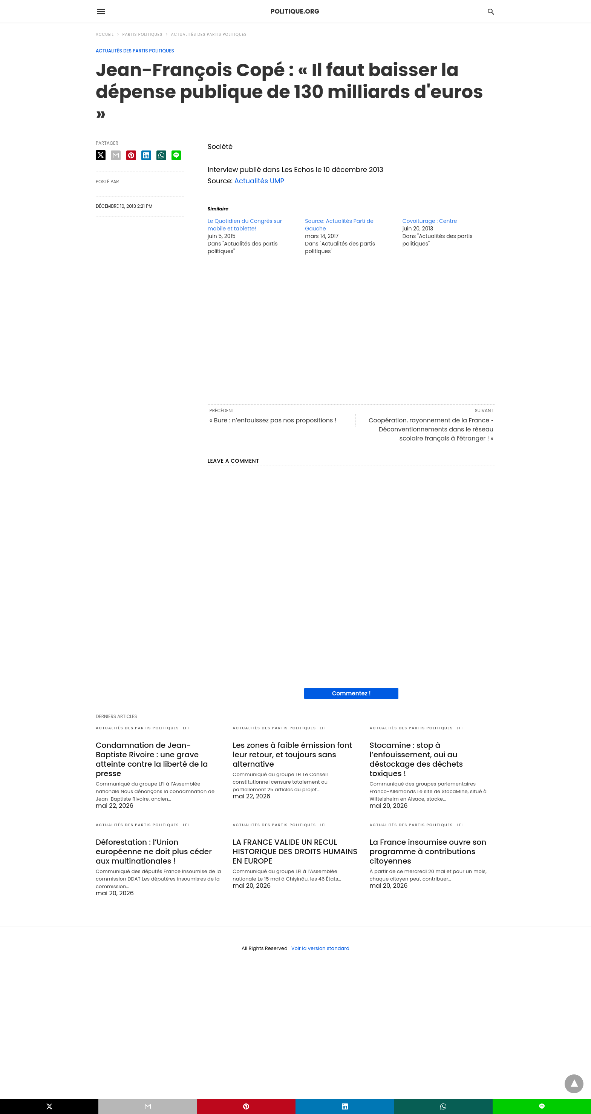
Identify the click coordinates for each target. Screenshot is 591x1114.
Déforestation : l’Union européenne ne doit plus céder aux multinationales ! (154, 851)
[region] (351, 329)
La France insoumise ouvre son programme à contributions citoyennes (428, 851)
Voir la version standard (320, 948)
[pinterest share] (131, 155)
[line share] (176, 155)
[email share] (116, 155)
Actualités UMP (259, 181)
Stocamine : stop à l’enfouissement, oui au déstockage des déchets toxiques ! (416, 759)
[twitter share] (101, 155)
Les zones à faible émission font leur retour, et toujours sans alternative (292, 754)
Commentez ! (351, 693)
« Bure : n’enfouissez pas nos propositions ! (273, 420)
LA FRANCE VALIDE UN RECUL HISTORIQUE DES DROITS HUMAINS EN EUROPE (295, 851)
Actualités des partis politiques (209, 34)
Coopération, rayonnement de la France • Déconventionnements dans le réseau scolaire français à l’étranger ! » (431, 429)
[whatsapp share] (161, 155)
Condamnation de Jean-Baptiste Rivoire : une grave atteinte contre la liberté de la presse (152, 759)
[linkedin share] (146, 155)
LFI (186, 728)
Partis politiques (142, 34)
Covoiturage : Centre (430, 221)
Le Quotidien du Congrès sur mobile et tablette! (245, 224)
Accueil (105, 34)
